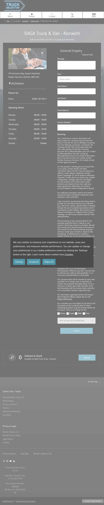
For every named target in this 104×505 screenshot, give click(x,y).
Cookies (68, 254)
